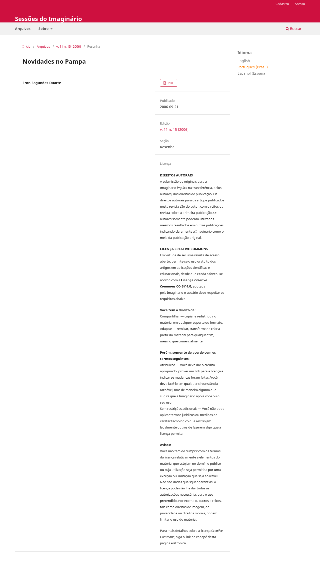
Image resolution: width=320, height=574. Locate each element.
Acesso (300, 3)
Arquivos (22, 28)
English (244, 60)
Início (26, 46)
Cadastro (282, 3)
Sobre (44, 28)
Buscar (294, 28)
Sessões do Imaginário (48, 18)
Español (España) (252, 73)
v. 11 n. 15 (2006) (68, 46)
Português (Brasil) (253, 67)
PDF (170, 83)
